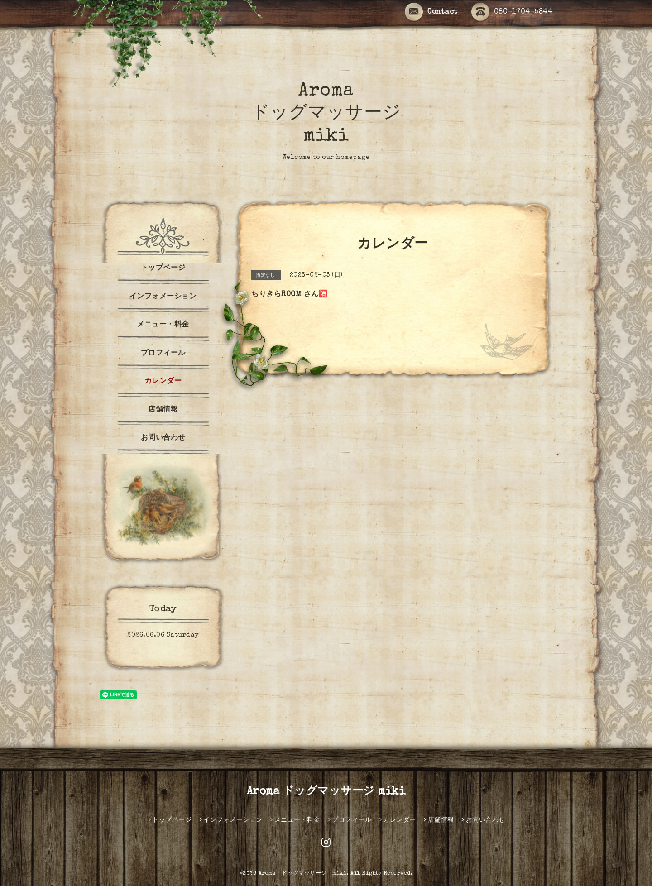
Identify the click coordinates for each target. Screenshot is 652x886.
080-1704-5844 (512, 12)
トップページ (163, 268)
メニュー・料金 (163, 325)
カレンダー (163, 381)
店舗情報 (163, 410)
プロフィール (163, 353)
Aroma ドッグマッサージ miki (326, 114)
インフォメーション (163, 297)
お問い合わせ (163, 438)
